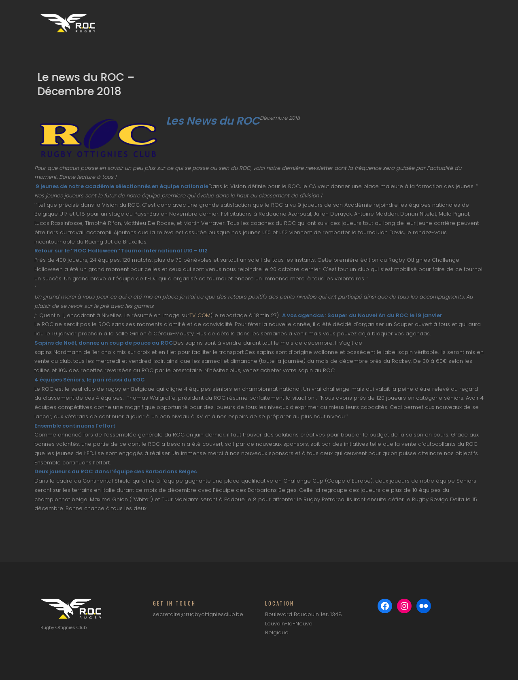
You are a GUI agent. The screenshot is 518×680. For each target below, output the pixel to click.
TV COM (199, 315)
